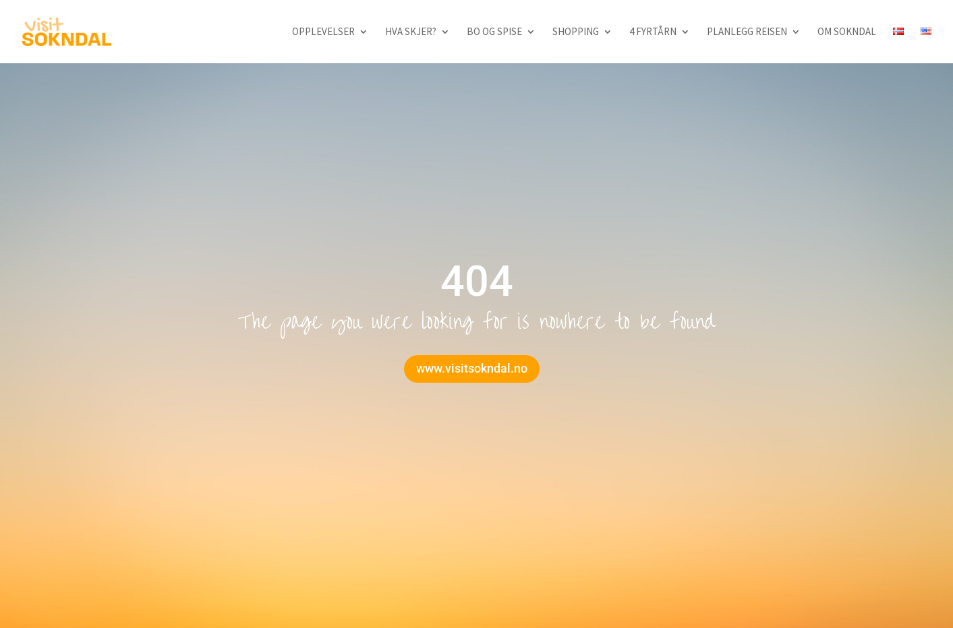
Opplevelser (323, 32)
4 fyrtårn (652, 32)
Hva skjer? (410, 32)
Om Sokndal (846, 32)
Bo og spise (494, 32)
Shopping (575, 32)
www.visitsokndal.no (471, 368)
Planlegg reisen (747, 32)
